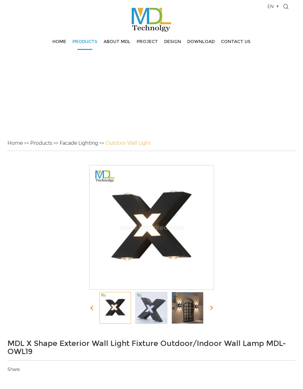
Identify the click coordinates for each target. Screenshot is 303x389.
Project (147, 41)
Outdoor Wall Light (128, 143)
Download (201, 41)
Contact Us (236, 41)
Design (172, 41)
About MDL (117, 41)
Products (84, 41)
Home (59, 41)
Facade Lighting (79, 143)
